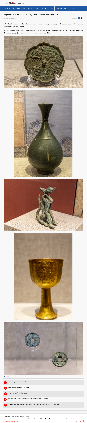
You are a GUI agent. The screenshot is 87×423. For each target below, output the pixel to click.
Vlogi (36, 8)
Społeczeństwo (61, 8)
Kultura (71, 8)
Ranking (7, 377)
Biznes (51, 8)
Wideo (29, 8)
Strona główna (9, 8)
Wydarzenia (21, 8)
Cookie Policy (6, 421)
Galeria (43, 8)
